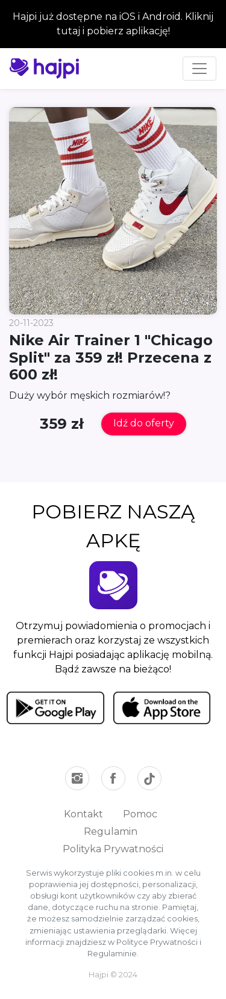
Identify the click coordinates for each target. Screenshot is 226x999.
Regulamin (110, 831)
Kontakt (83, 814)
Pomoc (140, 814)
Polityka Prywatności (113, 849)
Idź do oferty (143, 423)
